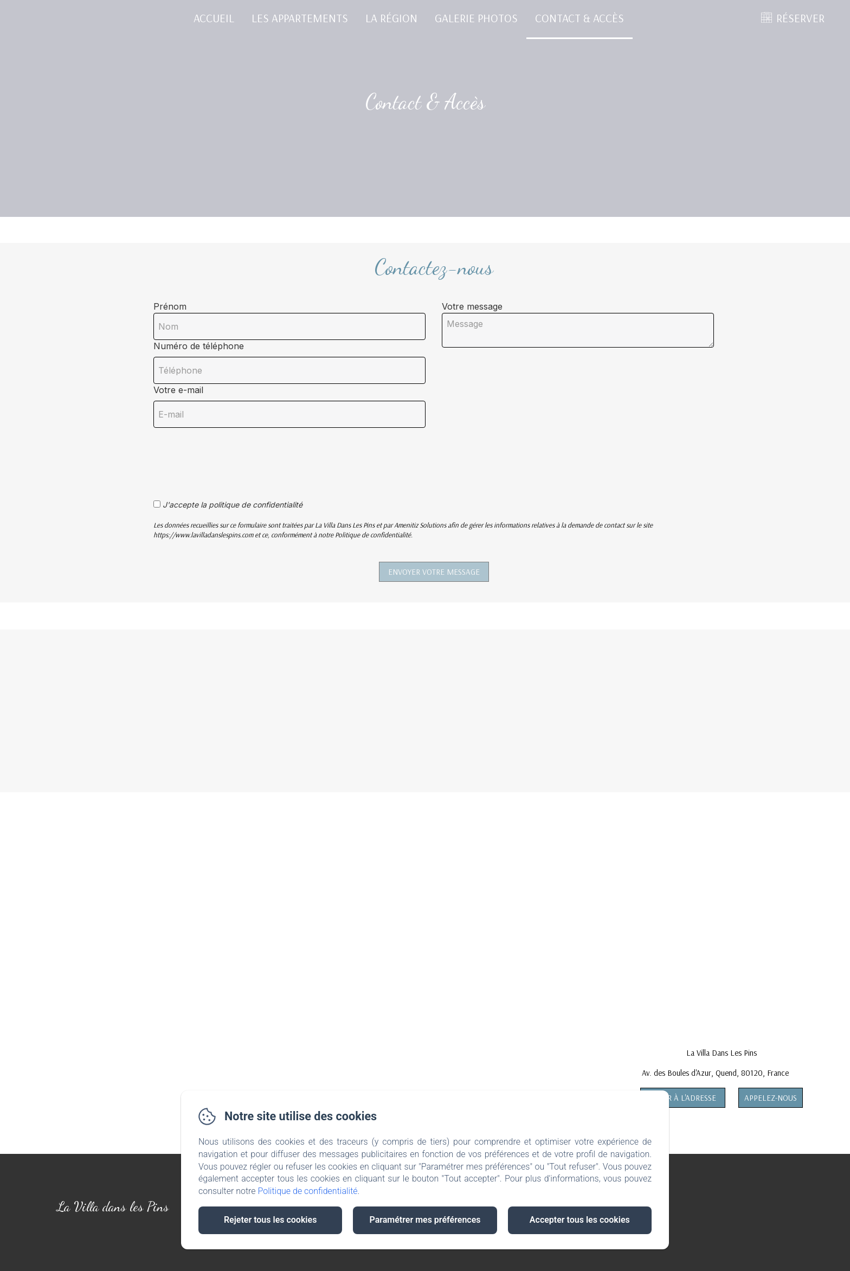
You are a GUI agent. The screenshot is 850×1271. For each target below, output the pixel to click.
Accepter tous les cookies (580, 1220)
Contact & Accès (579, 18)
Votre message (472, 306)
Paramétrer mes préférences (424, 1220)
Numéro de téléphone (198, 346)
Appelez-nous (770, 1098)
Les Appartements (300, 18)
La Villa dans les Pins (113, 1206)
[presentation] (236, 457)
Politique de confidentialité (308, 1191)
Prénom (169, 306)
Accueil (214, 18)
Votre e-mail (178, 389)
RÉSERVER (800, 18)
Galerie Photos (476, 18)
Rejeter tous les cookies (270, 1220)
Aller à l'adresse (682, 1098)
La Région (391, 18)
